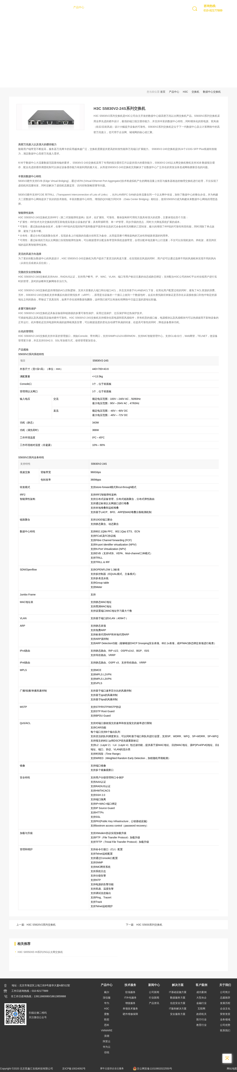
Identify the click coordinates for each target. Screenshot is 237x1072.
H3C (185, 91)
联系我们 (225, 1030)
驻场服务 (130, 992)
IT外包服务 (130, 997)
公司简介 (225, 992)
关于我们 (159, 7)
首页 (65, 7)
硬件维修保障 (130, 1014)
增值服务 (130, 1003)
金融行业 (201, 1003)
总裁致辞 (225, 997)
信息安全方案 (177, 1003)
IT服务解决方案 (178, 1008)
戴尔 (106, 992)
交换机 (195, 91)
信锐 (106, 1052)
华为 (106, 1003)
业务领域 (225, 1019)
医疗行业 (201, 1019)
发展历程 (225, 1003)
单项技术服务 (130, 1008)
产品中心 (78, 7)
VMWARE (106, 1030)
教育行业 (201, 1024)
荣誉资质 (225, 1014)
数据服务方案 (177, 997)
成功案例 (201, 992)
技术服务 (94, 7)
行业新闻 (154, 997)
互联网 (201, 1008)
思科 (106, 1024)
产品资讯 (154, 1003)
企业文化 (225, 1008)
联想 (106, 1019)
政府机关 (201, 1014)
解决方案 (126, 7)
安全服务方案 (177, 1014)
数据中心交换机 (212, 91)
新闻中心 (110, 7)
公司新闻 (154, 992)
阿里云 (106, 1041)
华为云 (106, 1046)
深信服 (106, 997)
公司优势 (225, 1024)
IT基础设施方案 (178, 992)
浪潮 (106, 1035)
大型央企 (201, 997)
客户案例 (142, 7)
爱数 (106, 1014)
